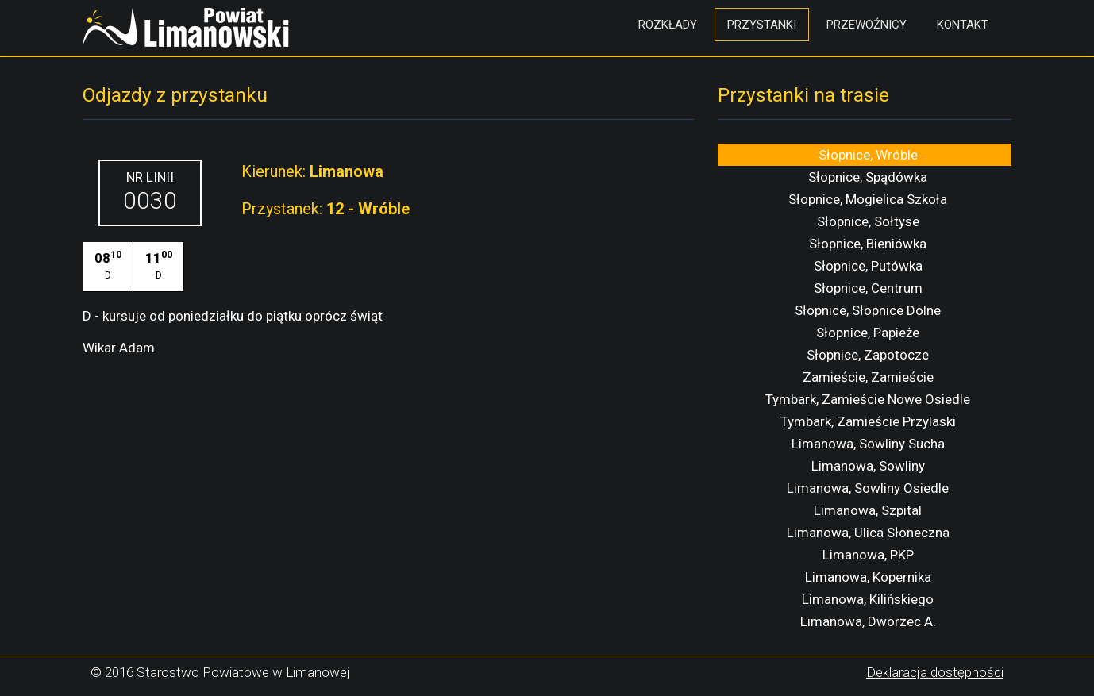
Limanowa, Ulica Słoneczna (868, 532)
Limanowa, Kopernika (868, 577)
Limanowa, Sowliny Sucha (868, 444)
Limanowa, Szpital (868, 510)
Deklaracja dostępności (934, 672)
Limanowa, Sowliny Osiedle (868, 488)
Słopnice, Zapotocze (868, 355)
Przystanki (761, 24)
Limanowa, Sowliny (868, 466)
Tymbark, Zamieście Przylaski (868, 421)
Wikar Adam (119, 348)
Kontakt (962, 24)
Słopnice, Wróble (868, 155)
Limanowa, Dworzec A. (868, 621)
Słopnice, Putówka (868, 266)
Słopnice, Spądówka (867, 177)
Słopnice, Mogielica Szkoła (867, 199)
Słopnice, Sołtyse (868, 221)
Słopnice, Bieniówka (867, 244)
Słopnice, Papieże (867, 332)
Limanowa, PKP (868, 555)
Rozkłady (667, 24)
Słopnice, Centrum (868, 288)
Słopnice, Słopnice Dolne (868, 310)
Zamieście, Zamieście (868, 377)
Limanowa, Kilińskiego (868, 599)
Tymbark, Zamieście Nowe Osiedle (867, 399)
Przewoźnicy (866, 24)
